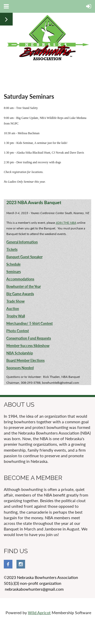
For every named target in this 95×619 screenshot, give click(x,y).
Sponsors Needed (20, 368)
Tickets (11, 249)
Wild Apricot (39, 612)
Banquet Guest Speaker (24, 257)
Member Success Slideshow (27, 345)
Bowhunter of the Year (23, 286)
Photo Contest (17, 331)
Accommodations (20, 279)
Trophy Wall (15, 316)
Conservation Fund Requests (28, 338)
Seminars (13, 271)
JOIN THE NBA (66, 223)
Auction (12, 308)
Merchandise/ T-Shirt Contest (29, 323)
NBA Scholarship (19, 353)
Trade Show (15, 301)
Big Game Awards (20, 294)
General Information (22, 242)
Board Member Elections (25, 360)
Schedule (13, 264)
